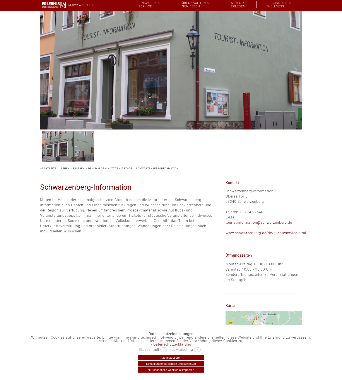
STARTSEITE (48, 168)
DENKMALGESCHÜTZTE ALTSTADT (110, 168)
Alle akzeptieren (171, 357)
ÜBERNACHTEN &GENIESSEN (195, 4)
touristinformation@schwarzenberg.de (259, 222)
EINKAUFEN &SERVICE (149, 4)
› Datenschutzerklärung (171, 344)
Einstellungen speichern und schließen (171, 363)
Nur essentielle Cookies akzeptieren (171, 369)
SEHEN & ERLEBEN (73, 168)
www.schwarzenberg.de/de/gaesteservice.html (266, 233)
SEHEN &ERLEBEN (238, 4)
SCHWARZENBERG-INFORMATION (157, 168)
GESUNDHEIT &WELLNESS (279, 4)
